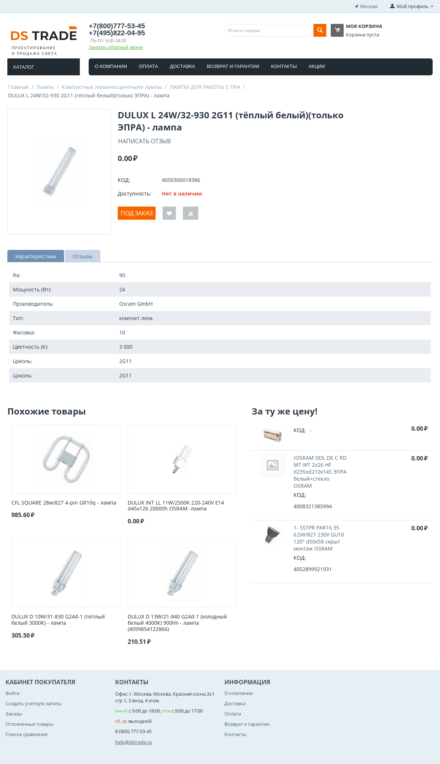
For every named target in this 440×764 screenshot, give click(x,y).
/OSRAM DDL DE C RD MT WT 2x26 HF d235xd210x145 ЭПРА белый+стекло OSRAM (320, 471)
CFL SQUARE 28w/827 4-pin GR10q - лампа (63, 503)
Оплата (148, 66)
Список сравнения (26, 734)
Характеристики (35, 256)
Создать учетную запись (34, 703)
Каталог (23, 67)
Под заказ (137, 213)
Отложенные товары (29, 724)
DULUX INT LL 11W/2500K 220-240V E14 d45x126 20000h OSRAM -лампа (176, 506)
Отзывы (82, 256)
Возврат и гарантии (233, 66)
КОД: (124, 179)
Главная (18, 86)
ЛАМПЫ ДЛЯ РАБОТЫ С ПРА (205, 86)
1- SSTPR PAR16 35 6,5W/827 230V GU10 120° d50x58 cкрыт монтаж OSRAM (319, 538)
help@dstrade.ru (133, 742)
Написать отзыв (144, 141)
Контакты (284, 66)
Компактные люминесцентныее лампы (112, 86)
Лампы (45, 86)
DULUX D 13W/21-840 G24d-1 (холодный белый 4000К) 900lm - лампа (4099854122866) (177, 623)
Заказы (14, 713)
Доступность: (134, 193)
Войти (12, 693)
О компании (111, 66)
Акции (317, 66)
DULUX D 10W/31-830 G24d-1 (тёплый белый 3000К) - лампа (58, 620)
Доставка (182, 66)
